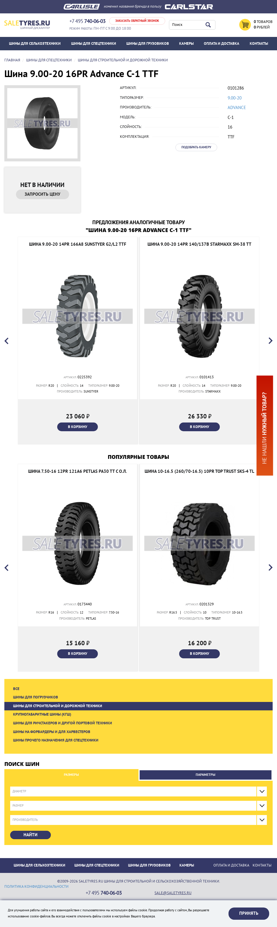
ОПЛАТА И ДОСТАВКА (221, 43)
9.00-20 (235, 98)
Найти (30, 834)
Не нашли (264, 428)
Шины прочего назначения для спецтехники (55, 740)
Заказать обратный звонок (137, 21)
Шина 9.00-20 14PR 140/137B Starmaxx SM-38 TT (199, 244)
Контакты (259, 43)
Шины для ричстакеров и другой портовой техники (62, 723)
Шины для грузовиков (147, 43)
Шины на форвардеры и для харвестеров (51, 732)
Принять (248, 913)
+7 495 (87, 21)
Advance (237, 107)
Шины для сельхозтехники (35, 43)
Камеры (186, 43)
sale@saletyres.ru (172, 893)
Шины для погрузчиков (35, 697)
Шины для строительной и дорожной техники (57, 706)
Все (16, 689)
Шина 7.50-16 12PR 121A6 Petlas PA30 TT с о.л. (77, 471)
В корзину (77, 427)
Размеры (71, 775)
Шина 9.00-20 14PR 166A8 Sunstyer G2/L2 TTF (77, 244)
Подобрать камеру (196, 147)
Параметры (205, 775)
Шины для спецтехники (93, 43)
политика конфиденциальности (36, 886)
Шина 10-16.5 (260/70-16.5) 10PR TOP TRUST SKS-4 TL (199, 471)
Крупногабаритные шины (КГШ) (42, 714)
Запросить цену (42, 194)
